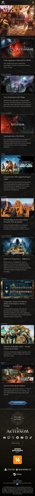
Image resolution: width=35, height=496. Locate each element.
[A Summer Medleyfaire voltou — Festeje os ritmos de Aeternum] (17, 334)
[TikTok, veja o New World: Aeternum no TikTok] (31, 437)
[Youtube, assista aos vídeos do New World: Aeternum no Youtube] (22, 437)
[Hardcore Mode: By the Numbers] (17, 373)
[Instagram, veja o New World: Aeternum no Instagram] (26, 437)
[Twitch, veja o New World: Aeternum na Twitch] (9, 437)
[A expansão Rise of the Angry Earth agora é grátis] (17, 164)
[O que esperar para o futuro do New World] (17, 48)
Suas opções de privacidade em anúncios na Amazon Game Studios (17, 483)
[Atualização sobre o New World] (17, 123)
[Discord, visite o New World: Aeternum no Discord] (4, 438)
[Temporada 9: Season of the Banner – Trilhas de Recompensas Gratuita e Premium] (17, 289)
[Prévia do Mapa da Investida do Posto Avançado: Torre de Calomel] (17, 207)
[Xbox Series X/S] (23, 469)
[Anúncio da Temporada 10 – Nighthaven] (17, 246)
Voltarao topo (17, 418)
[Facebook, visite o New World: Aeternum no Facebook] (17, 437)
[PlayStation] (9, 470)
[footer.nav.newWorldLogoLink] (17, 432)
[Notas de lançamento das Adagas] (17, 85)
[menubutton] (33, 2)
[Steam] (17, 474)
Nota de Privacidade (17, 480)
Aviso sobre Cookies (17, 481)
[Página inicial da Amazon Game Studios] (17, 450)
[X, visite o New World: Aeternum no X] (13, 437)
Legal (17, 479)
